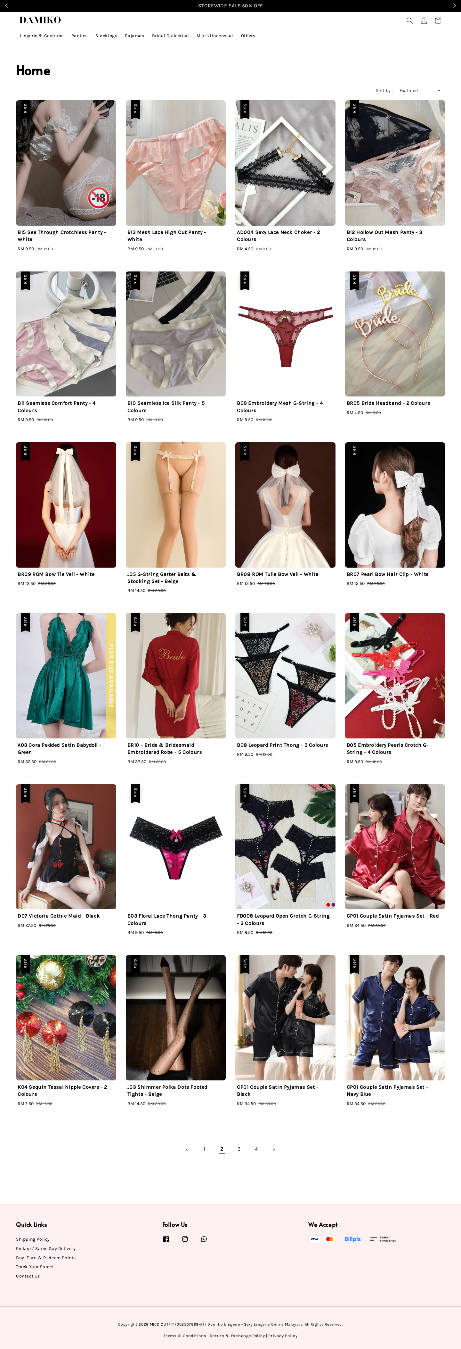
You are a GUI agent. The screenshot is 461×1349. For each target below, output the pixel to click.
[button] (410, 20)
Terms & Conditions (185, 1335)
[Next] (274, 1149)
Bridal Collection (170, 35)
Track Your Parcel (34, 1267)
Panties (79, 35)
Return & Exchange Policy (237, 1335)
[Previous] (187, 1149)
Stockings (106, 35)
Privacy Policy (282, 1335)
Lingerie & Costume (42, 35)
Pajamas (134, 35)
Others (248, 35)
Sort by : (384, 90)
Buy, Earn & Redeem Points (46, 1258)
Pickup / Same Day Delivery (46, 1248)
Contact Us (28, 1276)
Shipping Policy (33, 1239)
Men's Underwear (215, 35)
